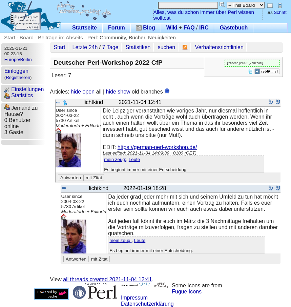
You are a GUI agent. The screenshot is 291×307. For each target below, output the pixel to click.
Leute (134, 159)
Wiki (172, 27)
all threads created (107, 279)
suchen (166, 47)
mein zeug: (115, 159)
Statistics (18, 95)
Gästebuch (234, 27)
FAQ (189, 27)
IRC (204, 27)
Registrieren (18, 77)
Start (9, 37)
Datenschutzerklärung (147, 304)
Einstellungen (24, 89)
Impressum (134, 298)
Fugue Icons (187, 291)
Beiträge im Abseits (60, 37)
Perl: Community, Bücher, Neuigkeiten (131, 37)
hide (76, 92)
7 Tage (110, 47)
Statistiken (138, 47)
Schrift (277, 12)
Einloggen (16, 71)
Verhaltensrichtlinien (219, 47)
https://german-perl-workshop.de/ (157, 147)
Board (27, 37)
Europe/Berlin (18, 59)
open (88, 92)
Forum (116, 27)
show (124, 92)
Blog (145, 27)
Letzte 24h (85, 47)
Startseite (84, 27)
